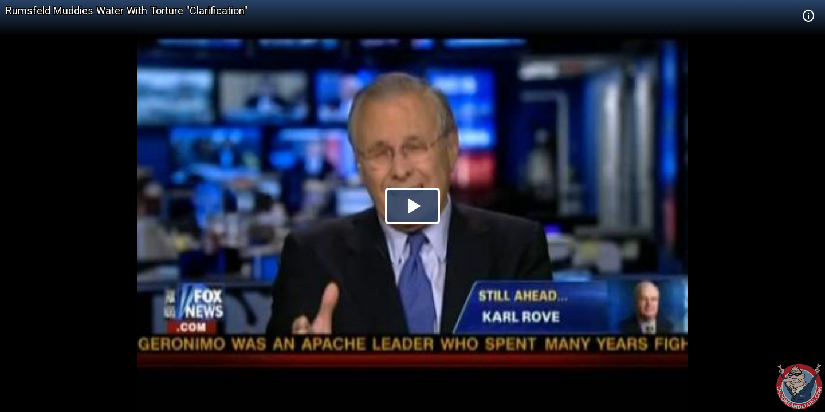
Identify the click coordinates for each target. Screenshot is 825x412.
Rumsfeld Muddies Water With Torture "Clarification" (126, 11)
